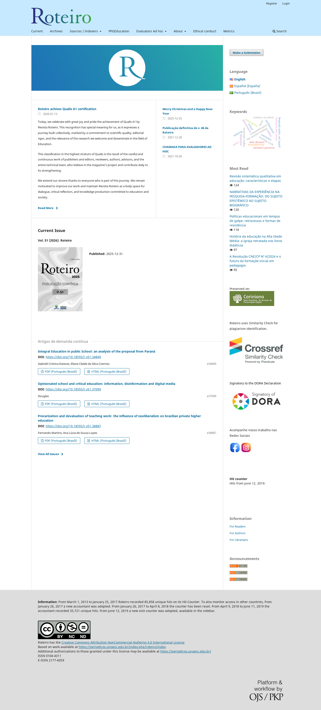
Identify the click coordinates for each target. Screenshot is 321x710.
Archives (56, 31)
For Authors (237, 533)
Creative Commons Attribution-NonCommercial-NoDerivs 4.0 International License (123, 642)
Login (286, 3)
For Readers (237, 526)
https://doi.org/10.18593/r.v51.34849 (73, 357)
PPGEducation (119, 31)
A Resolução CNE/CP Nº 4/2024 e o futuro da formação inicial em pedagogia (255, 260)
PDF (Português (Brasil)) (60, 371)
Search (280, 31)
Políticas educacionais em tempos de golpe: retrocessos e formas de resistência (255, 220)
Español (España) (247, 86)
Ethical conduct (204, 31)
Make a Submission (246, 53)
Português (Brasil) (247, 92)
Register (271, 3)
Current (37, 31)
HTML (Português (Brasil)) (108, 371)
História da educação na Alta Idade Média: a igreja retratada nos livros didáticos (256, 240)
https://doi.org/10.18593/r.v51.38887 (73, 426)
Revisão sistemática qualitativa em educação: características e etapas (255, 178)
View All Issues (48, 454)
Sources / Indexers (84, 31)
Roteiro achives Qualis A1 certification (67, 109)
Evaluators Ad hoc (150, 31)
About (178, 31)
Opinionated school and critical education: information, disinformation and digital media (106, 384)
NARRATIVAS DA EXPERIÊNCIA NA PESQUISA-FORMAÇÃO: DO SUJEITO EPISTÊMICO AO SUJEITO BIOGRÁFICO (256, 198)
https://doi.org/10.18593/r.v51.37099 (73, 389)
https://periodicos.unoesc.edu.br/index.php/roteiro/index (122, 647)
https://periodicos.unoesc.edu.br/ (185, 651)
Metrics (229, 31)
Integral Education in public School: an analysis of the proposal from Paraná (96, 351)
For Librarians (239, 540)
